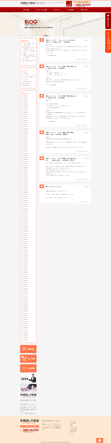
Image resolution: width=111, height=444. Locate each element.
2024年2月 (25, 149)
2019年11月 (25, 253)
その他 (24, 73)
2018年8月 (25, 282)
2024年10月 (25, 132)
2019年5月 (25, 264)
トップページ (73, 421)
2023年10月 (25, 157)
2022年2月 (25, 198)
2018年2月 (25, 288)
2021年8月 (25, 210)
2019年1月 (25, 272)
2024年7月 (25, 139)
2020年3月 (25, 245)
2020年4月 (25, 243)
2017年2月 (25, 298)
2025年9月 (25, 110)
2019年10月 (25, 255)
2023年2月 (25, 173)
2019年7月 (25, 260)
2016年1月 (25, 315)
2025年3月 (25, 122)
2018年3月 (25, 286)
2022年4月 (25, 194)
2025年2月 (25, 124)
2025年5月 (25, 118)
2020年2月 (25, 247)
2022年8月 (25, 186)
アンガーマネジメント (28, 75)
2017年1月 (25, 301)
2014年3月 (25, 339)
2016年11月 (25, 303)
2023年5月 (25, 167)
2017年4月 (25, 294)
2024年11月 (25, 130)
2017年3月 (25, 296)
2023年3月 (25, 171)
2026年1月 (25, 102)
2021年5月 (25, 216)
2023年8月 (25, 161)
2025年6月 (25, 116)
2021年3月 (25, 221)
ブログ (85, 201)
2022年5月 (25, 192)
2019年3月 (25, 268)
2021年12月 (25, 202)
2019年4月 (25, 266)
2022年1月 (25, 200)
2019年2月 (25, 270)
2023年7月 (25, 163)
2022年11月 (25, 180)
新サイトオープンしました (53, 186)
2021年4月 (25, 218)
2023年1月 (25, 175)
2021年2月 (25, 223)
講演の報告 (25, 85)
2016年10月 (25, 305)
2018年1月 (25, 290)
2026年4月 (25, 95)
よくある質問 (73, 429)
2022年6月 (25, 190)
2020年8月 (25, 235)
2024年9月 (25, 134)
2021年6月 (25, 214)
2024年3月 (25, 147)
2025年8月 (25, 112)
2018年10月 (25, 278)
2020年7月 (25, 237)
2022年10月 (25, 182)
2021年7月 (25, 212)
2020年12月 (25, 227)
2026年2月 (25, 100)
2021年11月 (25, 204)
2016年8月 (25, 309)
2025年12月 (25, 104)
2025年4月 (25, 120)
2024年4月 (25, 145)
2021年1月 (25, 225)
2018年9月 (25, 280)
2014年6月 (25, 333)
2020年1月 (25, 249)
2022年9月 (25, 184)
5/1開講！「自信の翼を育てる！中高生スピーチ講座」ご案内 (28, 56)
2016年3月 (25, 313)
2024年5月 (25, 143)
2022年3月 (25, 196)
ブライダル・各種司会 (28, 77)
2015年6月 (25, 319)
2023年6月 (25, 165)
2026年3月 (25, 98)
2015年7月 (25, 317)
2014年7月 (25, 331)
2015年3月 (25, 325)
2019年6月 (25, 262)
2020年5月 (25, 241)
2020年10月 (25, 231)
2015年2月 (25, 327)
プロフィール (73, 427)
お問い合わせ (73, 431)
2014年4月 (25, 337)
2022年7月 (25, 188)
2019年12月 (25, 251)
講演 (71, 425)
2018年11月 (25, 276)
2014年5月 (25, 335)
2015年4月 (25, 323)
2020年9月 (25, 233)
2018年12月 (25, 274)
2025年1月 (25, 126)
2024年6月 (25, 141)
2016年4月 (25, 311)
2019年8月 (25, 257)
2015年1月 (25, 329)
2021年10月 (25, 206)
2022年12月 (25, 177)
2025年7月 (25, 114)
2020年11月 (25, 229)
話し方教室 (25, 83)
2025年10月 (25, 108)
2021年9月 (25, 208)
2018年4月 (25, 284)
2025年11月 (25, 106)
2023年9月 (25, 159)
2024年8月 (25, 136)
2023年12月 (25, 153)
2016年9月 (25, 307)
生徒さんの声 (84, 59)
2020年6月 (25, 239)
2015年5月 (25, 321)
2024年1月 (25, 151)
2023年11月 (25, 155)
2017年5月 (25, 292)
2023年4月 (25, 169)
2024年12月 (25, 128)
